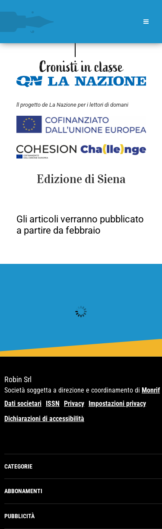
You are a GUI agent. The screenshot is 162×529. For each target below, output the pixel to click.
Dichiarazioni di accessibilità (44, 419)
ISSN (53, 403)
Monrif (151, 390)
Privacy (74, 403)
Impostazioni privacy (117, 403)
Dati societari (22, 403)
